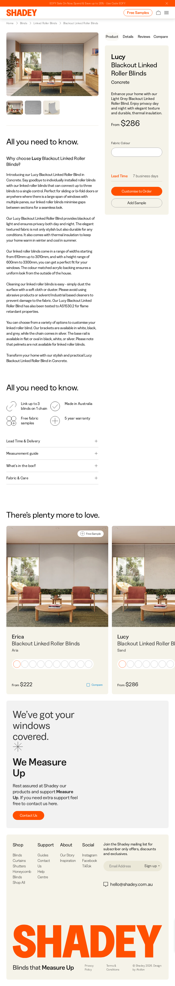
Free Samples (138, 12)
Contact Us (28, 815)
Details (128, 36)
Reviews (144, 36)
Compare (161, 36)
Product (112, 36)
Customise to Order (137, 191)
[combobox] (136, 152)
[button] (17, 664)
